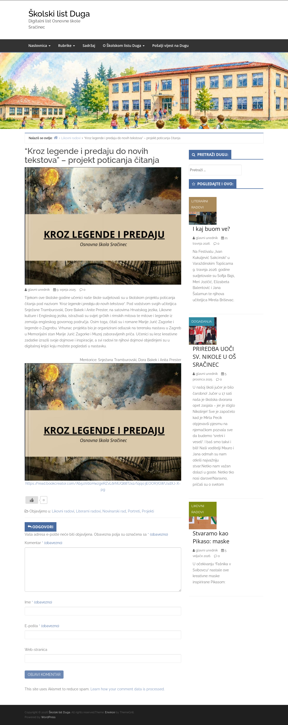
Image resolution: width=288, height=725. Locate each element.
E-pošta (42, 626)
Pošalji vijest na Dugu (170, 45)
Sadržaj (89, 45)
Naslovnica (39, 45)
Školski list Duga (59, 13)
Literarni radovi (88, 511)
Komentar (43, 543)
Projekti (148, 511)
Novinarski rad (114, 511)
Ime (38, 602)
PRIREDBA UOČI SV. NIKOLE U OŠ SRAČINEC (214, 356)
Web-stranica (36, 650)
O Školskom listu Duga (124, 45)
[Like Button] (31, 500)
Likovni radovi (63, 511)
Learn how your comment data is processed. (127, 689)
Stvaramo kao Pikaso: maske (211, 537)
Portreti (134, 511)
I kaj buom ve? (211, 228)
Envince (110, 712)
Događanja (201, 321)
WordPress (48, 717)
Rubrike (66, 45)
